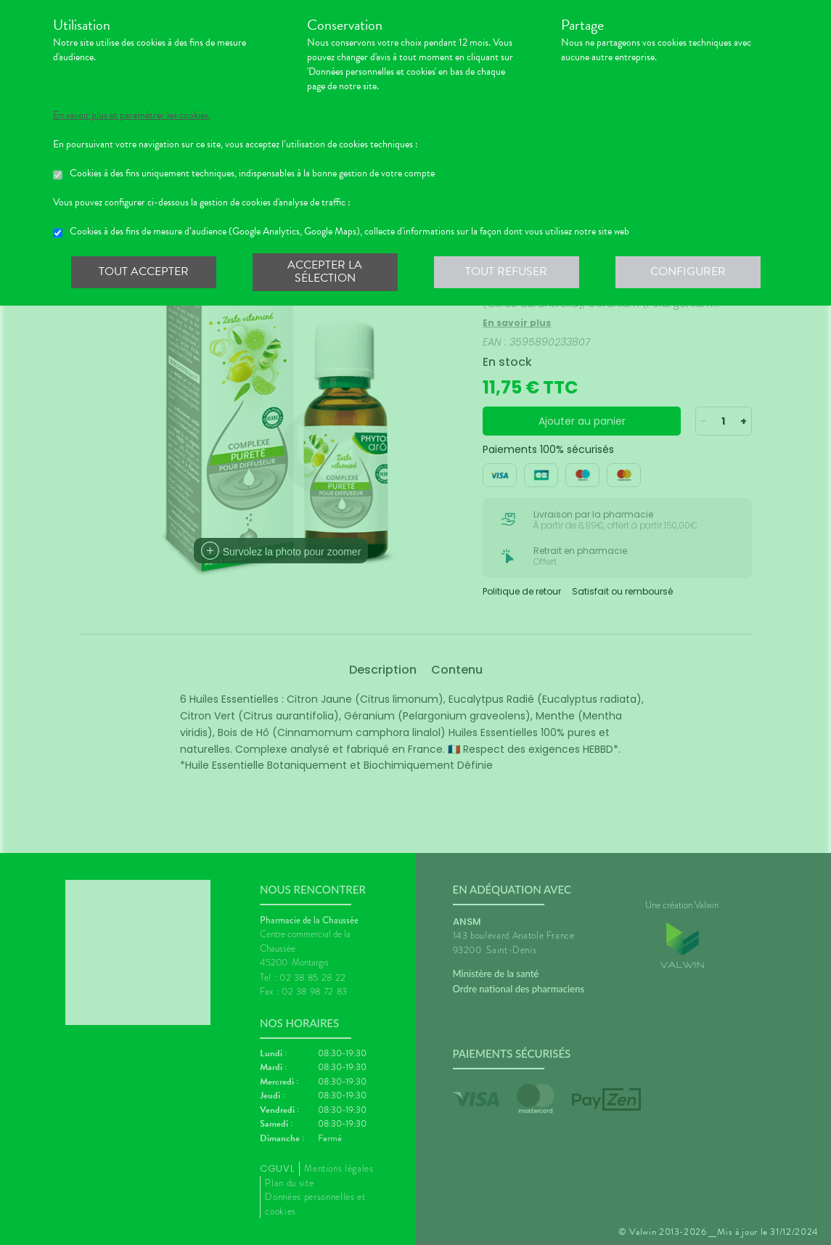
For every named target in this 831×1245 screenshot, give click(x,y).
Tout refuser (506, 271)
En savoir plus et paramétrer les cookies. (131, 115)
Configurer (688, 271)
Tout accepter (144, 271)
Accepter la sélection (324, 271)
